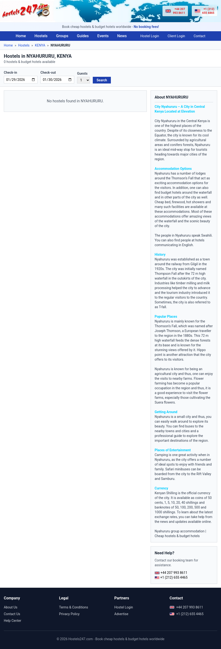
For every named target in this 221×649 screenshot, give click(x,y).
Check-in (10, 72)
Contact (199, 36)
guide (178, 436)
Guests (82, 73)
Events (103, 36)
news (164, 522)
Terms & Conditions (73, 607)
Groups (62, 36)
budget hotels (171, 192)
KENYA (40, 45)
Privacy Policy (69, 614)
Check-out (48, 72)
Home (21, 36)
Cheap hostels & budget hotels (177, 536)
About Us (10, 607)
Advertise (121, 614)
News (122, 36)
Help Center (12, 621)
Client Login (176, 36)
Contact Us (12, 614)
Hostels (41, 36)
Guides (83, 36)
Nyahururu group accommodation (179, 531)
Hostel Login (149, 36)
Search (102, 80)
